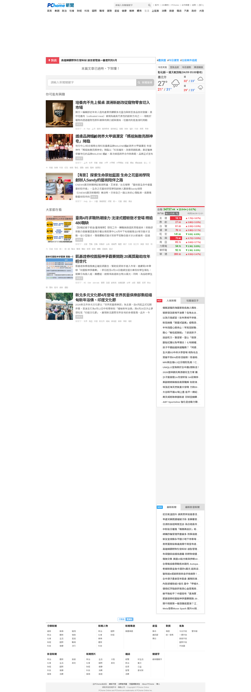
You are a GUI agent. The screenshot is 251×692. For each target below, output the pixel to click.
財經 (79, 10)
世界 (90, 163)
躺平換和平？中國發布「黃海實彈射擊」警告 (187, 593)
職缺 (83, 249)
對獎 (168, 626)
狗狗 (126, 129)
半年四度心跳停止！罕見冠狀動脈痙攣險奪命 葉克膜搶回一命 (195, 327)
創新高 (113, 283)
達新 (61, 287)
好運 (126, 163)
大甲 (106, 163)
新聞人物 (103, 626)
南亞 (90, 321)
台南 (107, 244)
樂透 (168, 631)
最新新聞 (167, 507)
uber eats (96, 283)
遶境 (87, 168)
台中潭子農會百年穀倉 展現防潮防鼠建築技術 (187, 578)
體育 (139, 10)
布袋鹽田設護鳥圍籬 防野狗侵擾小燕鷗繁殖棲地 (188, 554)
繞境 (71, 168)
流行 (74, 646)
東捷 (142, 244)
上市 (93, 129)
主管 (85, 244)
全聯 (95, 244)
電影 (130, 321)
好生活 (140, 659)
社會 (71, 10)
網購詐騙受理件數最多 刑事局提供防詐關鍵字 (187, 534)
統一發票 (170, 635)
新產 (51, 168)
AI (84, 129)
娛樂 (131, 10)
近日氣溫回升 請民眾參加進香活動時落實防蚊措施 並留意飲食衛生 (198, 514)
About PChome (148, 684)
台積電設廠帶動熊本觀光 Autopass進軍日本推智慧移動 (192, 564)
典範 (101, 163)
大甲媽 (112, 163)
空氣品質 (174, 67)
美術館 (113, 321)
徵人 (158, 684)
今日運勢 (173, 60)
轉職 (99, 249)
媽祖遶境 (138, 163)
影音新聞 (52, 654)
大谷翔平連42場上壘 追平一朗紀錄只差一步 (186, 392)
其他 (74, 663)
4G (85, 283)
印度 (95, 321)
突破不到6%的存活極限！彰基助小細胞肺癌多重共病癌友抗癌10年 (198, 357)
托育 (130, 244)
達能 (125, 201)
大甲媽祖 (119, 163)
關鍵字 (156, 654)
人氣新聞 (166, 300)
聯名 (76, 168)
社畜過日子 (192, 300)
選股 (66, 287)
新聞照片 (91, 654)
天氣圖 (182, 646)
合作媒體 (185, 5)
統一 (115, 201)
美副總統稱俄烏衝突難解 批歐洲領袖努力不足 (187, 382)
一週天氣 (183, 635)
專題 (57, 10)
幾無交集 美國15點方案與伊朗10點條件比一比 (187, 559)
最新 (49, 631)
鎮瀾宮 (98, 168)
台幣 (128, 283)
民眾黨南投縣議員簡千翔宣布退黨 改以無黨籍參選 (189, 544)
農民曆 (161, 60)
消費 (164, 10)
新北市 (101, 321)
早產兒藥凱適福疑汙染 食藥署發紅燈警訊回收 (187, 519)
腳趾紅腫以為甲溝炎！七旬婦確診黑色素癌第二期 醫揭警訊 (194, 342)
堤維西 (113, 244)
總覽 (127, 659)
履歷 (119, 244)
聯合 (73, 249)
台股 (133, 283)
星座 (116, 10)
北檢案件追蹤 (188, 60)
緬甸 (107, 321)
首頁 (49, 10)
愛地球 (140, 670)
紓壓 (109, 201)
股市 (157, 5)
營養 (121, 129)
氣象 (181, 626)
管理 (127, 670)
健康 (124, 10)
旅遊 (171, 10)
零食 (146, 129)
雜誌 (179, 10)
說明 (194, 5)
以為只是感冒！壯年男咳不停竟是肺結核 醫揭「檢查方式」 (194, 317)
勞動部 (101, 244)
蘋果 (141, 129)
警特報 (194, 631)
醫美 (92, 168)
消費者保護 (122, 684)
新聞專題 (130, 626)
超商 (93, 249)
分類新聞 (52, 626)
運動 (81, 168)
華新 (125, 321)
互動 (90, 244)
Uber (89, 283)
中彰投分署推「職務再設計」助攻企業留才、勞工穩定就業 (194, 529)
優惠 (102, 283)
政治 (64, 10)
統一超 (67, 249)
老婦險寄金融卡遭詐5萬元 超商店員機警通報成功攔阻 (191, 568)
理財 (51, 287)
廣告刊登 (112, 684)
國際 (94, 10)
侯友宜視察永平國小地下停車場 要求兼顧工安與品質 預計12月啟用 (198, 539)
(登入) (201, 5)
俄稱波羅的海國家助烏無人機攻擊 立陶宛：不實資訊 (191, 307)
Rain (88, 129)
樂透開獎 (198, 67)
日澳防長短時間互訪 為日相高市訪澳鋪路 (184, 524)
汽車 (186, 10)
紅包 (66, 168)
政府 (194, 10)
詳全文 (79, 124)
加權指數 (121, 283)
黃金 (130, 201)
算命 (154, 631)
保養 (95, 163)
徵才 (125, 244)
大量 (96, 201)
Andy (85, 201)
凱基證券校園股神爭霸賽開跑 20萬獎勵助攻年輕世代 (191, 598)
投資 (144, 283)
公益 (140, 667)
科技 (87, 10)
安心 (145, 163)
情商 (74, 635)
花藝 (120, 201)
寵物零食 (105, 129)
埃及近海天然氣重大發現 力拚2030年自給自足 (187, 387)
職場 (101, 10)
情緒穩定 (102, 201)
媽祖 (132, 163)
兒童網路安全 (134, 684)
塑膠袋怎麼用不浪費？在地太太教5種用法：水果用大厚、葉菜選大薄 (199, 312)
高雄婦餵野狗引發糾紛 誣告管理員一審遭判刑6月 (89, 60)
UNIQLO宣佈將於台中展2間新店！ (181, 367)
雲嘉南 (104, 249)
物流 (147, 244)
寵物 (98, 129)
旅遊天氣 (183, 638)
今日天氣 (162, 67)
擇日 (154, 638)
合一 (91, 201)
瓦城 (51, 249)
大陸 (201, 10)
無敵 (56, 168)
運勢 (109, 10)
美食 (119, 321)
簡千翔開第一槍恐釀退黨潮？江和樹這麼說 (185, 603)
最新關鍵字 (157, 659)
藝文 (140, 663)
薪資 (88, 249)
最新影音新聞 (192, 507)
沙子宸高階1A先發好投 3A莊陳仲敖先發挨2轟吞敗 (189, 377)
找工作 (136, 244)
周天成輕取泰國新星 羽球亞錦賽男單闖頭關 (186, 397)
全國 (107, 283)
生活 (146, 10)
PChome (175, 5)
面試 (111, 249)
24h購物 (165, 5)
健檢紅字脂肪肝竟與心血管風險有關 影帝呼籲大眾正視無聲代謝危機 (199, 588)
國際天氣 (183, 642)
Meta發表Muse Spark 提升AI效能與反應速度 (187, 608)
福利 (131, 129)
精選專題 (129, 631)
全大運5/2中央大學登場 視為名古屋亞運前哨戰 (187, 352)
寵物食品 (114, 129)
